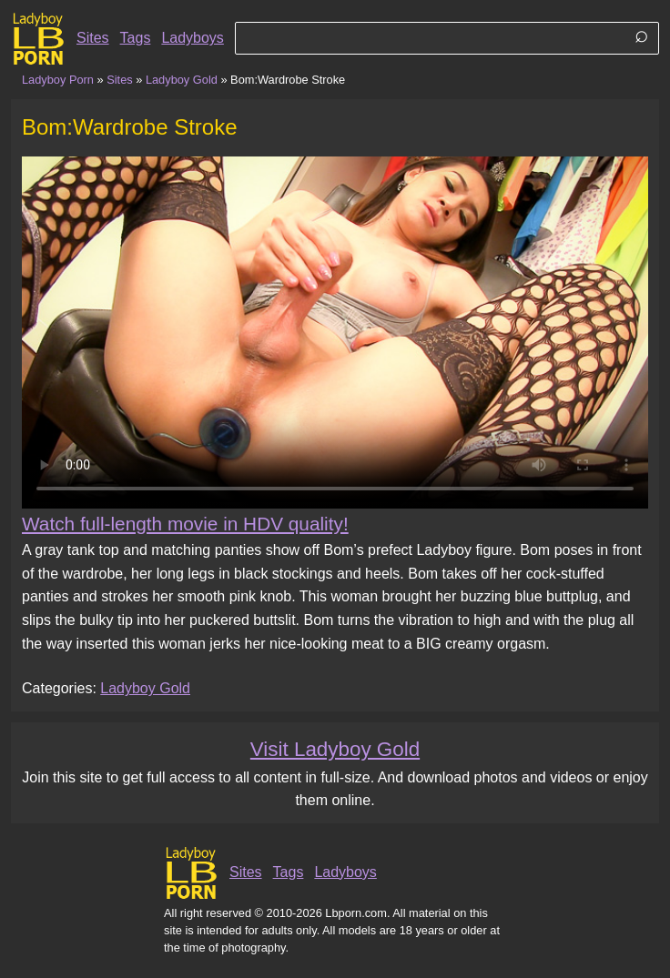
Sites (92, 37)
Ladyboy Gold (182, 79)
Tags (135, 37)
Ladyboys (192, 37)
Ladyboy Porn (58, 79)
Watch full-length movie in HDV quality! (185, 523)
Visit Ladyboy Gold (335, 749)
